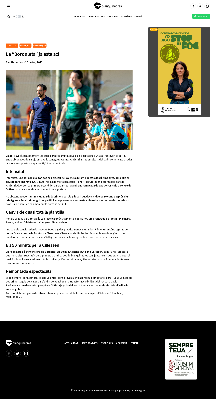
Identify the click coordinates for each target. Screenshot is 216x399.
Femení (138, 16)
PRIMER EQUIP (39, 45)
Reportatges (97, 16)
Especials (113, 16)
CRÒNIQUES (25, 45)
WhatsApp (201, 16)
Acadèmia (126, 16)
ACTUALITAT (12, 45)
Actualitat (80, 16)
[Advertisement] (58, 34)
